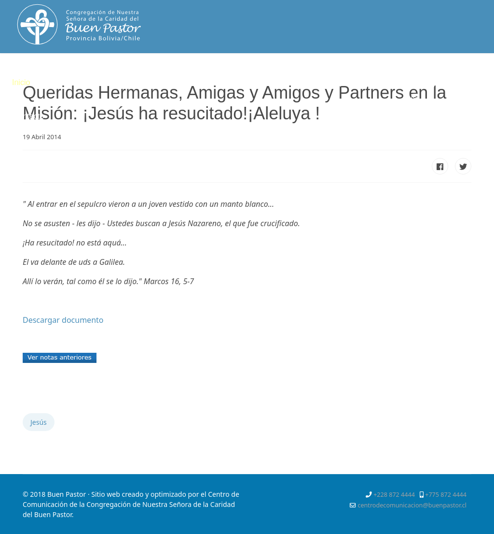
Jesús (38, 422)
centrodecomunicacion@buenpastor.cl (412, 505)
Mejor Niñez (349, 82)
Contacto (28, 116)
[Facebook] (415, 85)
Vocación (200, 82)
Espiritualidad (140, 82)
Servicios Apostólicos (272, 82)
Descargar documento (63, 320)
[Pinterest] (449, 85)
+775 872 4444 (446, 495)
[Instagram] (415, 97)
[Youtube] (467, 85)
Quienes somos (69, 82)
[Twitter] (432, 85)
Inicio (21, 82)
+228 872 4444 (394, 495)
